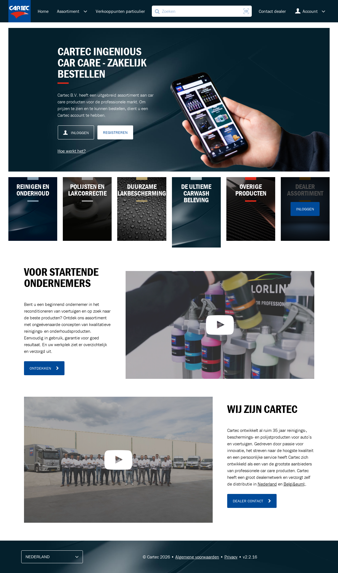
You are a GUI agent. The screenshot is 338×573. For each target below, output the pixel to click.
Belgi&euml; (294, 484)
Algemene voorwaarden (197, 557)
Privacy (231, 557)
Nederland (267, 484)
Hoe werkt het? (71, 151)
